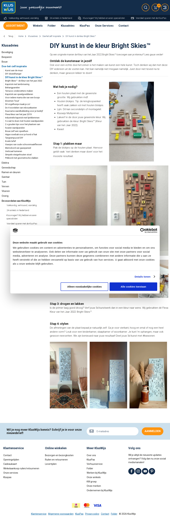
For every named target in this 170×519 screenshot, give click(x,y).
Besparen (7, 57)
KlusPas (85, 25)
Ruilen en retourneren (56, 459)
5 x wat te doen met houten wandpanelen (24, 121)
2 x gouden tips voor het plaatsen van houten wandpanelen (22, 126)
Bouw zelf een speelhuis (16, 131)
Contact (123, 25)
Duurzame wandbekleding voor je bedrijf (24, 111)
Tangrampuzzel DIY (14, 138)
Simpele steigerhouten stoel (18, 154)
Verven (5, 186)
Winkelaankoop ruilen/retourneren (21, 468)
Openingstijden (11, 459)
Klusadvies (68, 25)
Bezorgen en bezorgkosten (59, 455)
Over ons (91, 455)
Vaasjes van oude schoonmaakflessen (23, 144)
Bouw (5, 61)
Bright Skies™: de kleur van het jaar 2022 (23, 80)
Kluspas (7, 477)
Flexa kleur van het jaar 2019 (18, 114)
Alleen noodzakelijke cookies (84, 286)
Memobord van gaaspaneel (18, 148)
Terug (10, 36)
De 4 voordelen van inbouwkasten (21, 107)
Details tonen (142, 276)
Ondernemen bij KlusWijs (99, 490)
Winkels (38, 25)
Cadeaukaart (10, 464)
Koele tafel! (10, 141)
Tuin (4, 181)
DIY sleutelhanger (13, 74)
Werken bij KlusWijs (96, 472)
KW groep (92, 481)
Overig (5, 196)
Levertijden (51, 464)
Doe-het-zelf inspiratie (14, 66)
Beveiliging (7, 52)
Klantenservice (38, 514)
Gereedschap (9, 167)
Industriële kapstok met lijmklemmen (22, 117)
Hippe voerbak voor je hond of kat (21, 134)
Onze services (10, 472)
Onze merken (94, 486)
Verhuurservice (95, 464)
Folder (52, 25)
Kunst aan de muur (14, 70)
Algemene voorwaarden (61, 514)
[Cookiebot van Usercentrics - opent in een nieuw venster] (142, 230)
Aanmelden (153, 431)
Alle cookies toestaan (133, 286)
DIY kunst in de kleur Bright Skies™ (24, 77)
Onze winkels (94, 477)
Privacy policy (92, 514)
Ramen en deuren (11, 172)
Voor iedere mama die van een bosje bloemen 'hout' (22, 99)
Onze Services (104, 25)
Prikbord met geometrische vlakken (21, 158)
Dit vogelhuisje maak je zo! (17, 104)
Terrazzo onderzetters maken (19, 91)
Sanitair (6, 177)
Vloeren (6, 191)
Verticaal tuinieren (13, 151)
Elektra (5, 162)
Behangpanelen (12, 87)
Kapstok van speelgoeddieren (19, 94)
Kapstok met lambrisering (17, 84)
